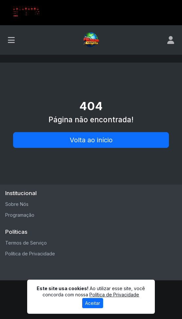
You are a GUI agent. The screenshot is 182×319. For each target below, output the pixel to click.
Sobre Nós (16, 204)
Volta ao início (91, 140)
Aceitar (92, 303)
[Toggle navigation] (11, 40)
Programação (19, 215)
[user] (170, 40)
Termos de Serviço (26, 243)
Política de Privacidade (30, 253)
